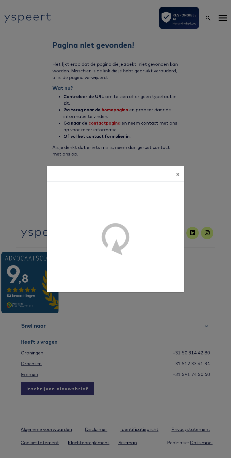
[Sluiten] (177, 173)
